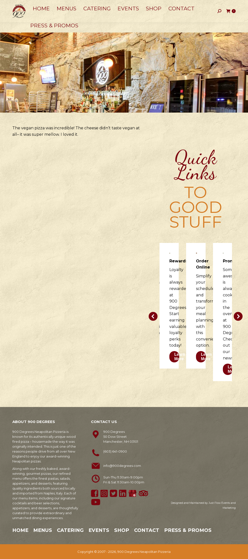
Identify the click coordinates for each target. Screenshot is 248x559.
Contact (146, 530)
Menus (42, 530)
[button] (153, 316)
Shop (121, 530)
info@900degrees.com (122, 466)
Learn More (179, 356)
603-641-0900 (26, 5)
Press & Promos (188, 530)
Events (99, 530)
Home (20, 530)
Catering (70, 530)
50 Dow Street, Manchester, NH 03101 (76, 5)
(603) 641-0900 (115, 451)
